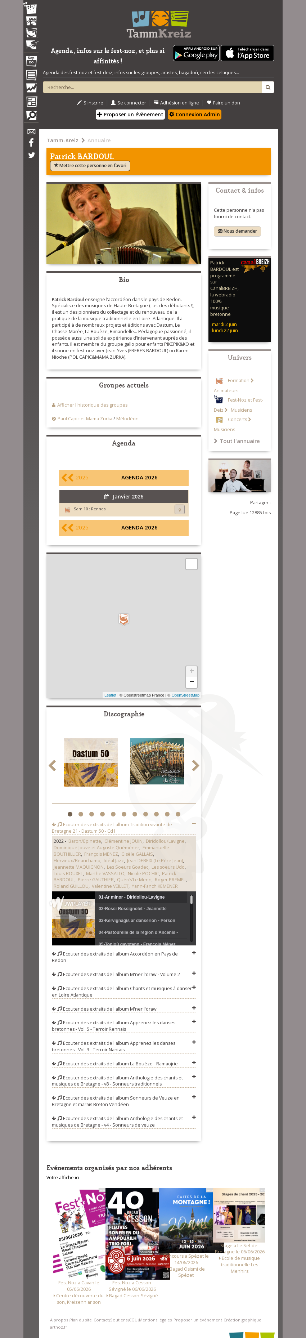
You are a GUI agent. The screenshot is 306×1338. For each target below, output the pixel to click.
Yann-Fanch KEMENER (155, 886)
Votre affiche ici (62, 1177)
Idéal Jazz (114, 861)
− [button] (191, 682)
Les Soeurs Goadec (127, 867)
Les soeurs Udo (168, 867)
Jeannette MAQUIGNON (79, 867)
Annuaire (99, 140)
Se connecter (128, 103)
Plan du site (80, 1320)
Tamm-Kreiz (62, 140)
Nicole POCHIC (143, 874)
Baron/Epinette (84, 841)
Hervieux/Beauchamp (77, 861)
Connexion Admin (194, 114)
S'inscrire (90, 103)
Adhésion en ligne (176, 103)
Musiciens (241, 410)
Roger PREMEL (170, 880)
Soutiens (118, 1320)
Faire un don (223, 103)
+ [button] (191, 671)
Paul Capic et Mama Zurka (85, 419)
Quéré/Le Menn (134, 880)
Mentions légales (155, 1320)
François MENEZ (101, 854)
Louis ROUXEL (68, 874)
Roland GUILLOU (71, 886)
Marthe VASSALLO (105, 874)
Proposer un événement (198, 1320)
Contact (101, 1320)
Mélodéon (127, 419)
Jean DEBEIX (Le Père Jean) (155, 861)
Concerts (237, 419)
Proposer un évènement (130, 114)
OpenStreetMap (185, 695)
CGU (133, 1320)
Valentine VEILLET (110, 886)
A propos (59, 1320)
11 (178, 814)
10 (168, 814)
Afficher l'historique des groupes (92, 405)
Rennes (98, 508)
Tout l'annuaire (237, 440)
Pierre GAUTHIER (96, 880)
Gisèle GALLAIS (137, 854)
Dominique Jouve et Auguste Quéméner (96, 848)
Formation (238, 380)
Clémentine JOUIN (123, 841)
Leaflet (110, 695)
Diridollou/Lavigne (165, 841)
